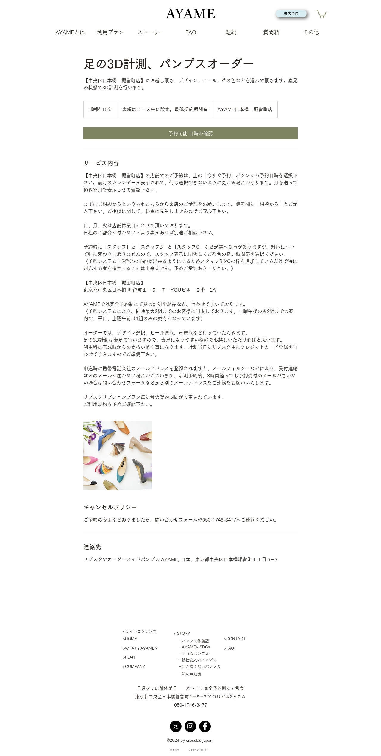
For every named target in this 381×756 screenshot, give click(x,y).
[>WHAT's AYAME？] (144, 648)
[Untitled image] (117, 455)
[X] (176, 726)
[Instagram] (190, 726)
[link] (190, 133)
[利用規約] (174, 750)
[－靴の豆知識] (187, 674)
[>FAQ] (245, 648)
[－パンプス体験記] (191, 640)
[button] (321, 13)
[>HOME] (144, 638)
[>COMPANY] (144, 666)
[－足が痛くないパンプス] (197, 666)
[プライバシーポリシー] (199, 750)
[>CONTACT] (245, 638)
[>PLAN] (144, 657)
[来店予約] (291, 13)
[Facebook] (205, 726)
